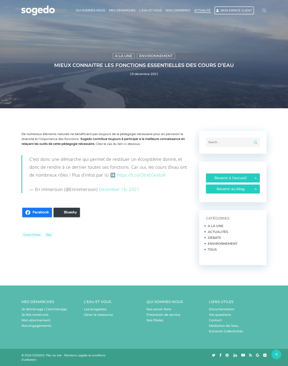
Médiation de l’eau (223, 326)
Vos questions (220, 315)
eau (48, 234)
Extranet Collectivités (226, 331)
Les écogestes (95, 309)
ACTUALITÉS (218, 232)
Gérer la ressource (98, 315)
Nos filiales (154, 320)
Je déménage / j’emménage (44, 309)
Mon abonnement (36, 320)
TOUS (212, 249)
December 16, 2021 (119, 189)
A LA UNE (123, 56)
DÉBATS (214, 238)
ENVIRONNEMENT (156, 56)
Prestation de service (163, 315)
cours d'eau (31, 234)
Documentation (221, 309)
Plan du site (53, 355)
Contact (215, 320)
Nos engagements (36, 326)
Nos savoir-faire (158, 309)
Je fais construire (35, 315)
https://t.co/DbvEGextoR (141, 175)
